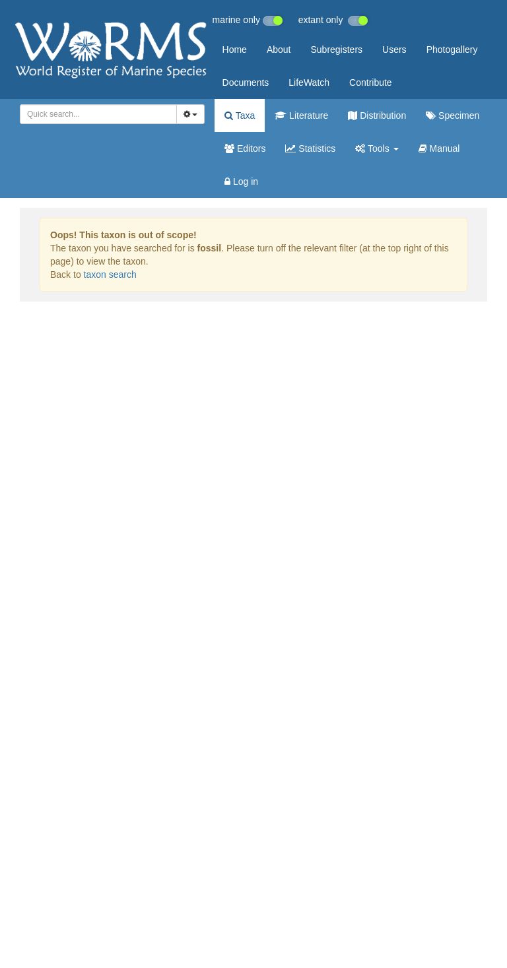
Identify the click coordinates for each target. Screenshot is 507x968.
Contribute (370, 82)
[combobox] (98, 114)
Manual (439, 148)
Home (234, 49)
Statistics (310, 148)
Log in (241, 181)
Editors (244, 148)
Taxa (239, 115)
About (279, 49)
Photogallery (452, 49)
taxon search (110, 274)
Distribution (377, 115)
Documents (245, 82)
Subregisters (336, 49)
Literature (301, 115)
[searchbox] (96, 114)
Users (394, 49)
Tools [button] (376, 148)
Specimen (452, 115)
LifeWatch (308, 82)
